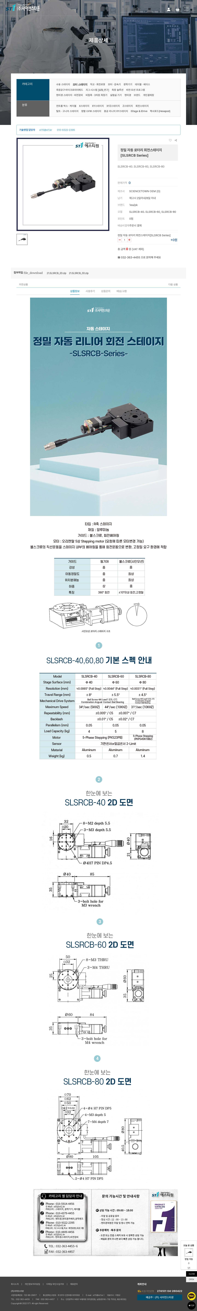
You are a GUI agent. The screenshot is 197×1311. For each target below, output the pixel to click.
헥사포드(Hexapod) (160, 111)
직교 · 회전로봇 (97, 84)
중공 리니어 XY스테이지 (116, 111)
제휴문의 (74, 1284)
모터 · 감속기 (114, 84)
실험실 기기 (116, 95)
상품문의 (105, 291)
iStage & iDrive (139, 111)
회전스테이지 (142, 105)
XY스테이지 (98, 105)
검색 (161, 9)
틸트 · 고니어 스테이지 (67, 111)
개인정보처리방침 (32, 1284)
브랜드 (137, 95)
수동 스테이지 (63, 84)
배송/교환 (122, 291)
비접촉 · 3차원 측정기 (96, 95)
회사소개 (15, 1284)
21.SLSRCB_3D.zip (79, 273)
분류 (24, 105)
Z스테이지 (128, 105)
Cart (177, 9)
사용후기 (90, 291)
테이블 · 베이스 (142, 84)
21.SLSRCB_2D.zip (56, 273)
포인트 (121, 218)
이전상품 (23, 284)
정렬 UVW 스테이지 (91, 111)
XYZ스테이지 (113, 105)
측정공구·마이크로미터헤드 (69, 89)
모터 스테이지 (80, 84)
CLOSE (192, 1274)
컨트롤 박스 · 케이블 (66, 105)
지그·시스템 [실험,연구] (97, 89)
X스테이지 (84, 105)
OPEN (191, 1279)
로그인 (168, 9)
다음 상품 (173, 284)
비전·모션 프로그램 (135, 89)
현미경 (127, 95)
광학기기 (128, 84)
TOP (191, 1305)
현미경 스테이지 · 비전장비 (69, 95)
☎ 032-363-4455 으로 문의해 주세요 (139, 257)
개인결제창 (148, 95)
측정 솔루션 (117, 89)
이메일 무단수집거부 (55, 1284)
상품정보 (74, 291)
